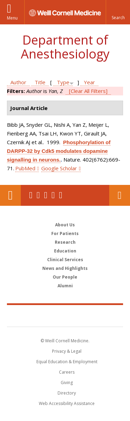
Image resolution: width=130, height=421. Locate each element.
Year (89, 82)
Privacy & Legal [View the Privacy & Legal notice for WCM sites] (66, 351)
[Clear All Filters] (88, 90)
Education (65, 251)
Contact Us (119, 195)
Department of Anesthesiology (65, 46)
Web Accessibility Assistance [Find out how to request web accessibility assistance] (67, 403)
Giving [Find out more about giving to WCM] (67, 382)
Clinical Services (65, 260)
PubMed (25, 168)
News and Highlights (65, 268)
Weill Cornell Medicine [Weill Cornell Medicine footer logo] (65, 315)
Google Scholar (59, 168)
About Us (65, 225)
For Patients (65, 233)
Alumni (65, 286)
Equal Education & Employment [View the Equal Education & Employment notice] (66, 362)
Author (18, 82)
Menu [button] (12, 18)
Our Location (10, 195)
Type (63, 82)
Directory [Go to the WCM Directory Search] (67, 393)
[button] (118, 12)
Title (40, 82)
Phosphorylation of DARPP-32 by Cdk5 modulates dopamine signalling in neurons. (59, 151)
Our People (65, 277)
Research (65, 242)
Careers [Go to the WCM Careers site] (67, 372)
